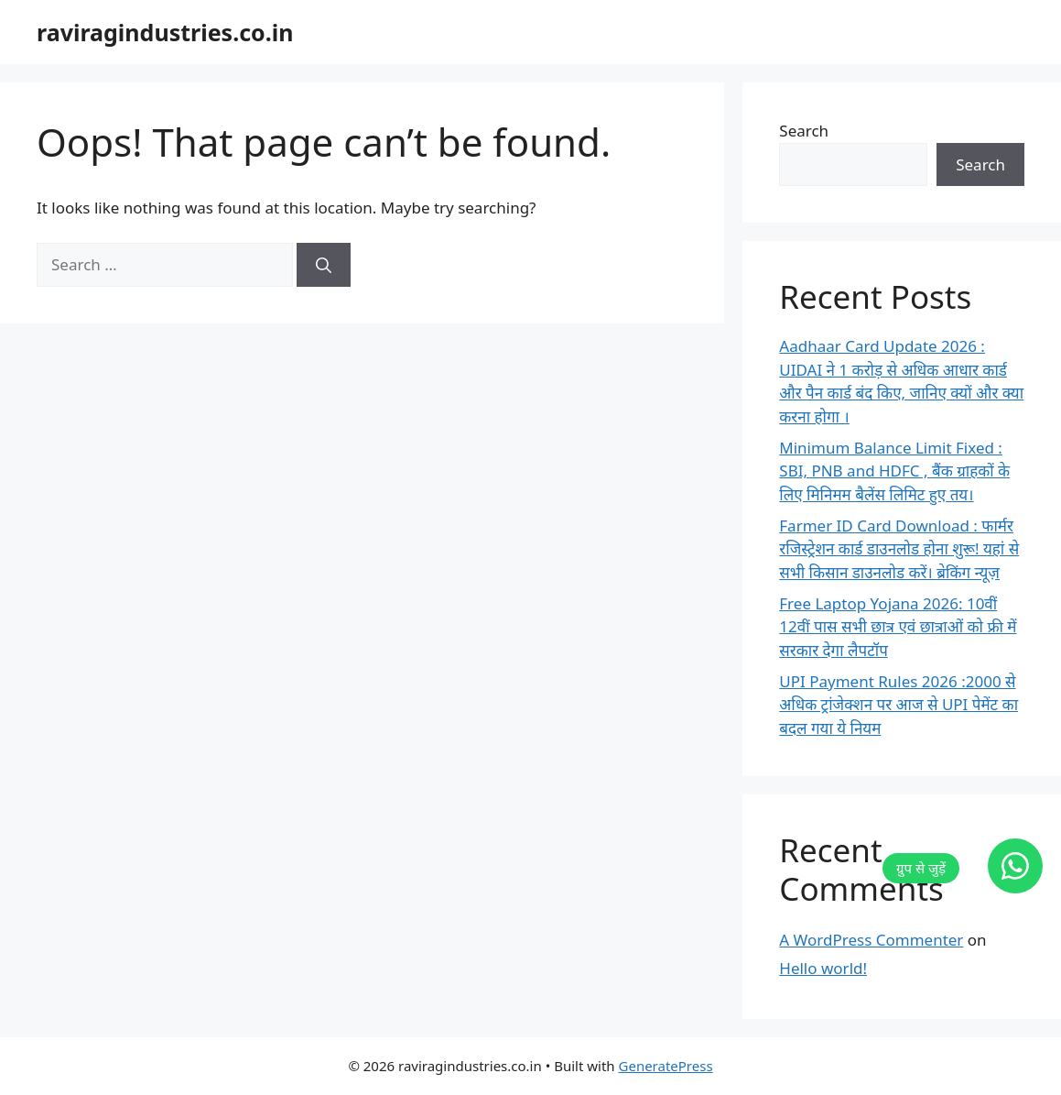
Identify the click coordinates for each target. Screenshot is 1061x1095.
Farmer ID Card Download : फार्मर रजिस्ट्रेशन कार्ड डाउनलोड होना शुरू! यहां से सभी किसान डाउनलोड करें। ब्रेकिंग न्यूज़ (899, 549)
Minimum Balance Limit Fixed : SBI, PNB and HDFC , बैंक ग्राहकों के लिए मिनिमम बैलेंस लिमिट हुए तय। (894, 471)
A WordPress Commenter (871, 939)
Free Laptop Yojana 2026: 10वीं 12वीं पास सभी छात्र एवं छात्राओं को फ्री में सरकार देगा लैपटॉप (897, 627)
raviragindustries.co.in (165, 32)
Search (803, 130)
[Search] (324, 265)
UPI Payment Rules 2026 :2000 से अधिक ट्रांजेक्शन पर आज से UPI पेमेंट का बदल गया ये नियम (898, 705)
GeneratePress (666, 1066)
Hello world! (823, 968)
